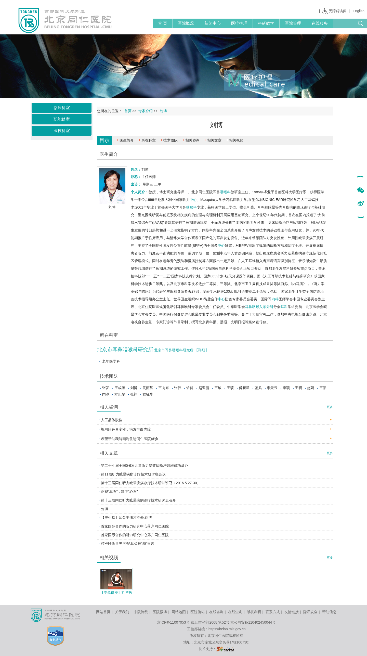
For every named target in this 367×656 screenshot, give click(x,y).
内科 (275, 299)
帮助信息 (329, 612)
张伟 (177, 388)
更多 (330, 407)
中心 (193, 200)
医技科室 (62, 130)
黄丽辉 (147, 388)
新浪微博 (360, 203)
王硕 (230, 388)
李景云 (272, 388)
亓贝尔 (119, 394)
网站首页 (103, 612)
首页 (128, 111)
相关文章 (214, 140)
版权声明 (254, 612)
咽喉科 (225, 192)
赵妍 (310, 388)
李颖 (286, 388)
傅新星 (244, 388)
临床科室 (62, 108)
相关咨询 (192, 140)
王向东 (163, 388)
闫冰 (105, 394)
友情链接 (291, 612)
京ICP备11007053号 (173, 622)
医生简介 (127, 140)
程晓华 (147, 394)
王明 (298, 388)
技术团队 (170, 140)
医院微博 (160, 612)
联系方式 (273, 612)
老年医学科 (111, 361)
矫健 (189, 388)
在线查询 (235, 612)
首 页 (162, 23)
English (358, 11)
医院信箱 (197, 612)
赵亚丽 (204, 388)
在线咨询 (216, 612)
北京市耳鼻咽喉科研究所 (125, 349)
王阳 (322, 388)
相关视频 (236, 140)
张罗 (105, 388)
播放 (116, 578)
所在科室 (148, 140)
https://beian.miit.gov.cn (227, 629)
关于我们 (122, 612)
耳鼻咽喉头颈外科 (259, 307)
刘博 (133, 388)
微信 (360, 190)
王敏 (217, 388)
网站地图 (179, 612)
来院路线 (141, 612)
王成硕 (119, 388)
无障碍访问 (338, 11)
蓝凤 (258, 388)
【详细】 (201, 350)
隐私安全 (310, 612)
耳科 (284, 307)
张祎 (133, 394)
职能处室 (62, 119)
